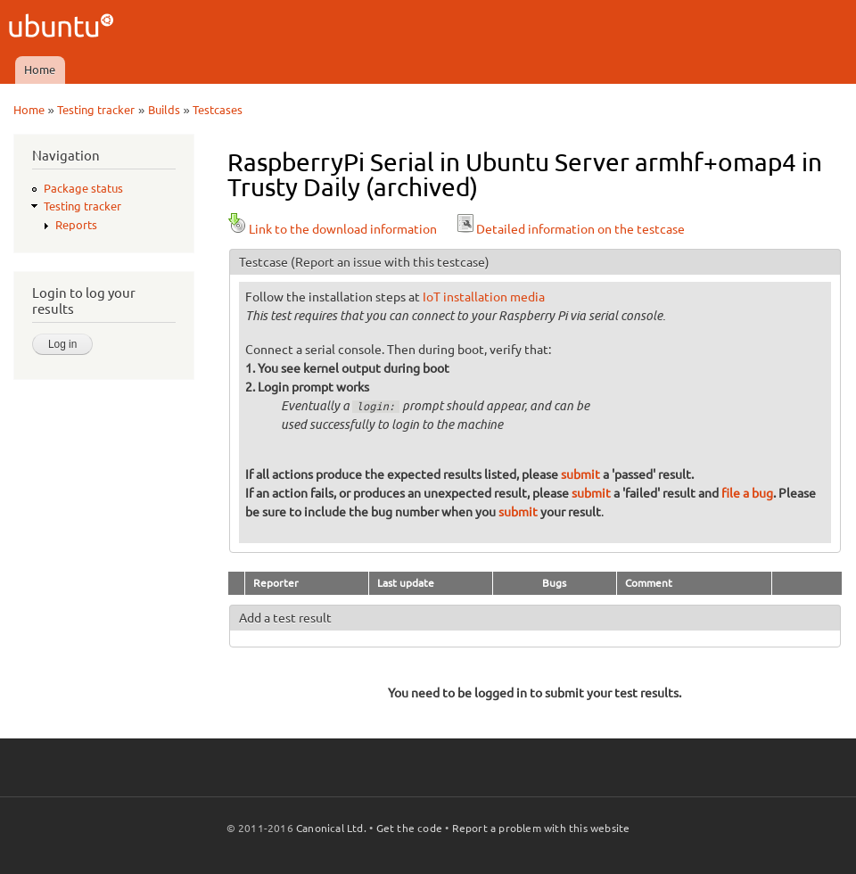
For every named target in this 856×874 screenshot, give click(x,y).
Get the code (409, 828)
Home (39, 69)
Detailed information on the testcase (570, 229)
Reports (76, 224)
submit (580, 474)
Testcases (218, 109)
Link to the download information (332, 229)
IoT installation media (484, 297)
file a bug (747, 493)
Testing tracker (96, 109)
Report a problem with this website (541, 828)
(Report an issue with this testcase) (390, 262)
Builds (164, 109)
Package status (83, 188)
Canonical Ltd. (331, 828)
